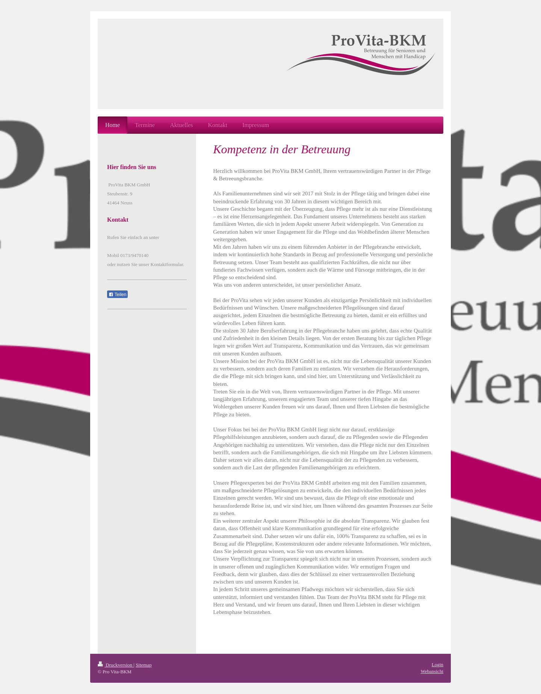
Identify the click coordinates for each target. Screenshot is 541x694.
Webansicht (432, 671)
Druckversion (115, 665)
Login (437, 664)
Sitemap (144, 665)
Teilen (117, 294)
